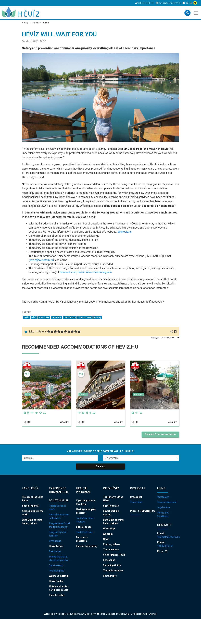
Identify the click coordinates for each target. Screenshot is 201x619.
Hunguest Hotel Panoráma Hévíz (46, 399)
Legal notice (163, 507)
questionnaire (111, 505)
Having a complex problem (86, 511)
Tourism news (111, 549)
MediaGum (124, 614)
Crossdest (136, 497)
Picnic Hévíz (136, 502)
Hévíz (26, 317)
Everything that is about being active (59, 558)
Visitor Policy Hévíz (114, 554)
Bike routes (55, 551)
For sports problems (82, 539)
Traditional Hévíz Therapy (85, 520)
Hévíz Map (109, 528)
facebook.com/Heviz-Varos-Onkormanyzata (86, 272)
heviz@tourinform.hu (42, 260)
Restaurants (110, 575)
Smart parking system (111, 513)
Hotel (27, 394)
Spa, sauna (109, 560)
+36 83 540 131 (165, 545)
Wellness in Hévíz (58, 576)
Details (64, 422)
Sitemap (153, 614)
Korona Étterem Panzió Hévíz (98, 399)
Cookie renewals (139, 614)
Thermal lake (70, 317)
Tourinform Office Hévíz (113, 499)
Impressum (163, 497)
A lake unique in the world (32, 513)
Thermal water (85, 317)
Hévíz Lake (44, 317)
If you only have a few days (85, 502)
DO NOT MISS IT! (58, 500)
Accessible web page (55, 614)
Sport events (56, 565)
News (106, 539)
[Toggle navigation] (196, 12)
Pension (83, 394)
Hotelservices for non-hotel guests (59, 588)
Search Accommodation (160, 434)
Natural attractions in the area (59, 516)
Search (100, 466)
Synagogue (55, 541)
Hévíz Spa (56, 317)
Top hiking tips (56, 570)
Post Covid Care (84, 532)
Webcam (108, 533)
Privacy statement (167, 502)
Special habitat (30, 505)
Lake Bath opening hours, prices (32, 521)
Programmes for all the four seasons (59, 525)
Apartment (138, 394)
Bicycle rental (56, 595)
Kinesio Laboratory (86, 546)
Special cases (84, 527)
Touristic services (113, 570)
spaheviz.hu (125, 231)
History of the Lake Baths (32, 499)
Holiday (97, 317)
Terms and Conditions (163, 514)
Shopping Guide (112, 565)
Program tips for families (58, 534)
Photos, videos (111, 544)
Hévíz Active (56, 546)
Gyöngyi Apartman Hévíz (149, 399)
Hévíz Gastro (56, 581)
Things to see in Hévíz (57, 507)
